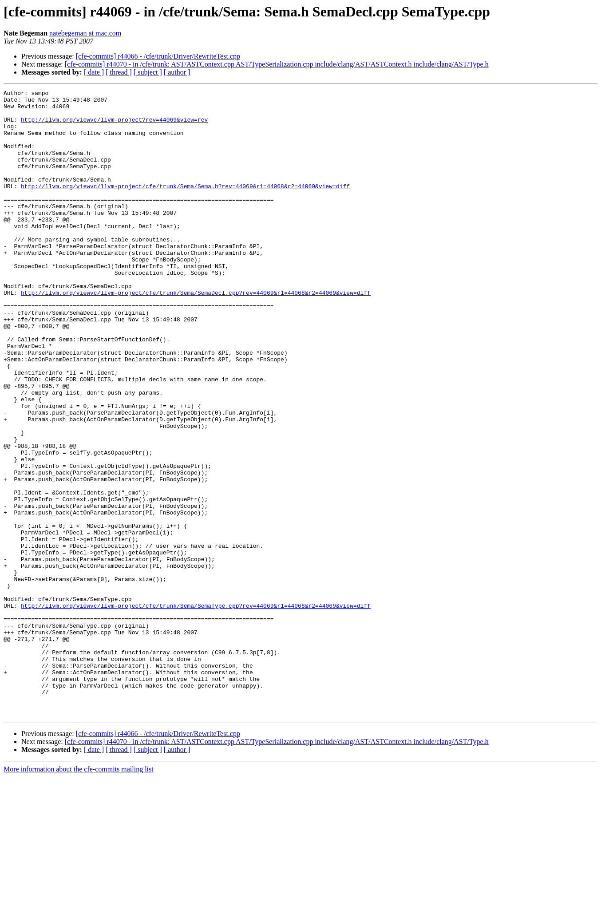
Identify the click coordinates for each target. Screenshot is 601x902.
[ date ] (94, 72)
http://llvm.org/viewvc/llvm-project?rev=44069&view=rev (114, 126)
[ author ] (177, 72)
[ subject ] (148, 72)
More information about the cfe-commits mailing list (79, 894)
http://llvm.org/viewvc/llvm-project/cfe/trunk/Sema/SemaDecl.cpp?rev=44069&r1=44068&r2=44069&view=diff (196, 334)
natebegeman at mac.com (85, 33)
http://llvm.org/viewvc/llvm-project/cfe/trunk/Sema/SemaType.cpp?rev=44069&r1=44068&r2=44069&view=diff (196, 709)
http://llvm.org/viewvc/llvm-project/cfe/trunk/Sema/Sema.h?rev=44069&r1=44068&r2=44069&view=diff (185, 206)
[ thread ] (119, 72)
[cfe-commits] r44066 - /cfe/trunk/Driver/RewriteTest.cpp (158, 56)
